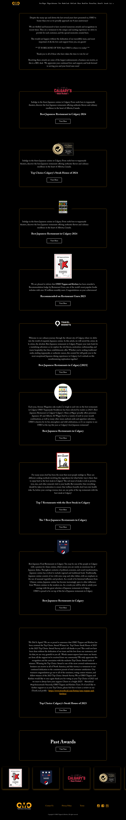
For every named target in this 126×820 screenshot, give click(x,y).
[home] (16, 3)
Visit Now (63, 749)
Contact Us (49, 806)
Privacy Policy (67, 806)
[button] (111, 4)
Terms (82, 806)
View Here (63, 121)
